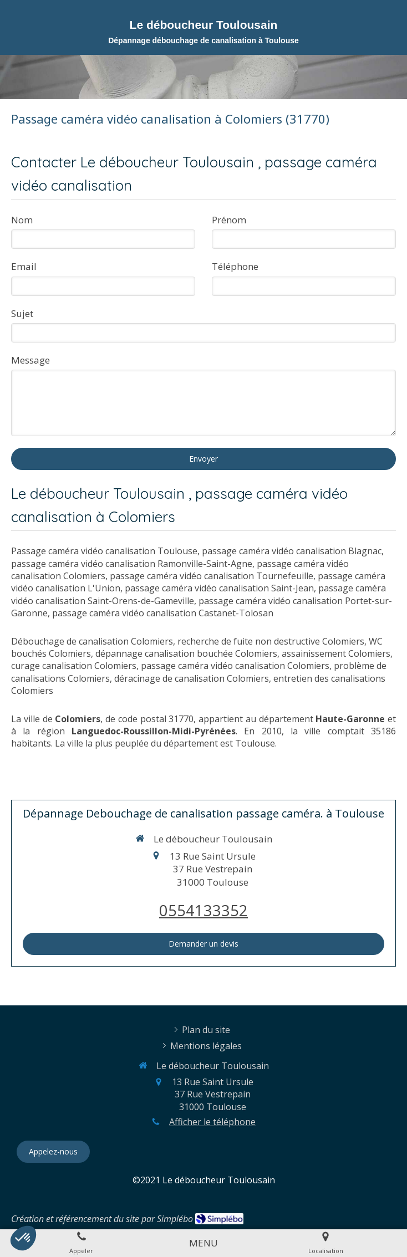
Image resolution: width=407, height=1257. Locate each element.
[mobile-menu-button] (203, 1243)
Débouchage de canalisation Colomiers (92, 641)
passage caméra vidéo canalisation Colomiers (235, 666)
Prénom (229, 219)
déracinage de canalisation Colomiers (191, 678)
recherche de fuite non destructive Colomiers (270, 641)
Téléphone (235, 266)
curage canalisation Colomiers (73, 666)
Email (24, 266)
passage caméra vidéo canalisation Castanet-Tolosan (162, 613)
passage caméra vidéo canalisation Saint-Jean (219, 588)
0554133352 (203, 910)
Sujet (22, 313)
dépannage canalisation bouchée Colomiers (186, 653)
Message (30, 360)
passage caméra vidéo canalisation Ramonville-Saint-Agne (131, 564)
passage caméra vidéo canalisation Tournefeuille (211, 576)
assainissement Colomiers (336, 653)
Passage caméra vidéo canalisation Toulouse (104, 551)
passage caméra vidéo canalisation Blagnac (291, 551)
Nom (22, 219)
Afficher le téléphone (212, 1122)
